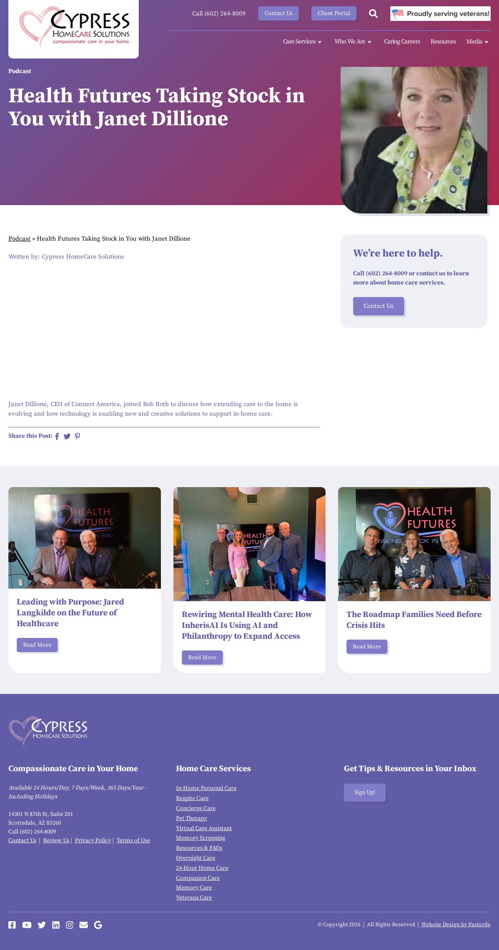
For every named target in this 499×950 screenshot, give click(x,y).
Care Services (303, 42)
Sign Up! (364, 792)
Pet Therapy (191, 818)
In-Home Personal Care (206, 788)
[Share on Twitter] (67, 436)
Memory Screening (200, 838)
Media (478, 42)
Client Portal (334, 13)
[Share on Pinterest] (77, 436)
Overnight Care (195, 858)
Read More (37, 645)
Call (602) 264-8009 (219, 14)
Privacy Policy (93, 840)
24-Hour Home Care (202, 868)
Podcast (19, 239)
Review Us (56, 840)
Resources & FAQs (199, 848)
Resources (443, 42)
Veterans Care (194, 898)
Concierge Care (196, 808)
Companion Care (198, 878)
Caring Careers (402, 42)
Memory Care (194, 888)
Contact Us (279, 13)
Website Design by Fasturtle (456, 924)
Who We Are (354, 42)
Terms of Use (133, 840)
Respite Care (192, 798)
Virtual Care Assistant (204, 828)
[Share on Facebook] (57, 436)
